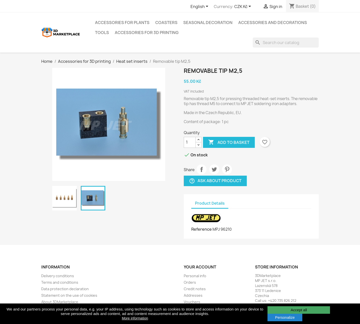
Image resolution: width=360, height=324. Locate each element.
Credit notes (195, 288)
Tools (102, 32)
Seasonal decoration (207, 22)
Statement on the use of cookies (69, 295)
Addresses (193, 295)
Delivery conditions (57, 275)
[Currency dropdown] (243, 7)
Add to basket (229, 142)
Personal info (195, 275)
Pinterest (227, 169)
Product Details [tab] (209, 203)
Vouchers (192, 301)
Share (201, 169)
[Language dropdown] (200, 7)
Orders (190, 282)
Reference (201, 229)
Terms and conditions (59, 282)
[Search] (286, 43)
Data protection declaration (65, 288)
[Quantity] (190, 142)
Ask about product (215, 181)
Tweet (214, 169)
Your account (200, 267)
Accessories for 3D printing (146, 32)
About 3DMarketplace (59, 301)
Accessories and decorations (272, 22)
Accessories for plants (122, 22)
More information (135, 318)
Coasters (166, 22)
